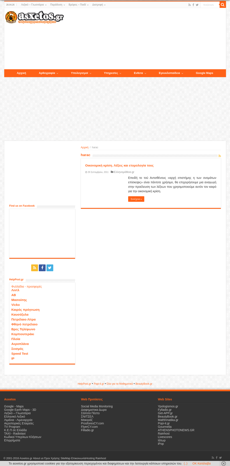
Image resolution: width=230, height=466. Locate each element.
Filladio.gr (87, 430)
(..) (185, 463)
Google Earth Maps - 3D (20, 409)
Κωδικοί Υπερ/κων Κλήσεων (22, 437)
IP (12, 358)
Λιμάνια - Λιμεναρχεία (18, 420)
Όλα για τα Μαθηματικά (120, 383)
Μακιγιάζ (87, 420)
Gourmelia (165, 426)
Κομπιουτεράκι (22, 334)
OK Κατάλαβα (201, 463)
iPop (161, 443)
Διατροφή (97, 4)
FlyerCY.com (89, 426)
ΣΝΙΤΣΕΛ (87, 416)
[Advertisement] (144, 39)
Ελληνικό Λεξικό (14, 416)
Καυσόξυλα (20, 314)
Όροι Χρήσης (52, 458)
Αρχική (84, 147)
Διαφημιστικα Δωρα (94, 409)
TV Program (12, 426)
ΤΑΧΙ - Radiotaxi (15, 433)
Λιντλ (15, 290)
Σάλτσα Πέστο (90, 413)
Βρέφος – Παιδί (77, 4)
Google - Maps (14, 406)
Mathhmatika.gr (168, 420)
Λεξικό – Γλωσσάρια (32, 4)
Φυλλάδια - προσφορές (26, 286)
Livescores (165, 437)
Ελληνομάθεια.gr (124, 172)
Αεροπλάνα (20, 344)
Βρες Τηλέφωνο (23, 329)
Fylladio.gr (165, 409)
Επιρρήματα (12, 440)
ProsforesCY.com (92, 423)
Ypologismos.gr (168, 406)
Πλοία (15, 339)
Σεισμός (17, 348)
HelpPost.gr (84, 383)
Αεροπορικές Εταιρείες (19, 423)
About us (38, 458)
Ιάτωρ (161, 440)
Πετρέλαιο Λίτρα (23, 319)
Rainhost (164, 433)
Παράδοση (56, 4)
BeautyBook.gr (167, 416)
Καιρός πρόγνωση (25, 309)
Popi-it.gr (99, 383)
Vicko (15, 304)
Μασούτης (19, 300)
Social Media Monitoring (97, 406)
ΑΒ (13, 295)
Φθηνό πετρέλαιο (24, 324)
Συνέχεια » (136, 199)
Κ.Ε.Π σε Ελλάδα (15, 430)
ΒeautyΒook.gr (144, 383)
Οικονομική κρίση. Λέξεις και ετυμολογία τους (119, 165)
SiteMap (65, 458)
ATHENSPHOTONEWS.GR (176, 430)
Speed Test (19, 353)
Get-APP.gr (165, 413)
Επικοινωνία (78, 458)
